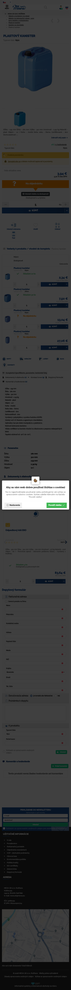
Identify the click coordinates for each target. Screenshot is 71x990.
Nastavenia (13, 505)
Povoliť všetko (56, 505)
